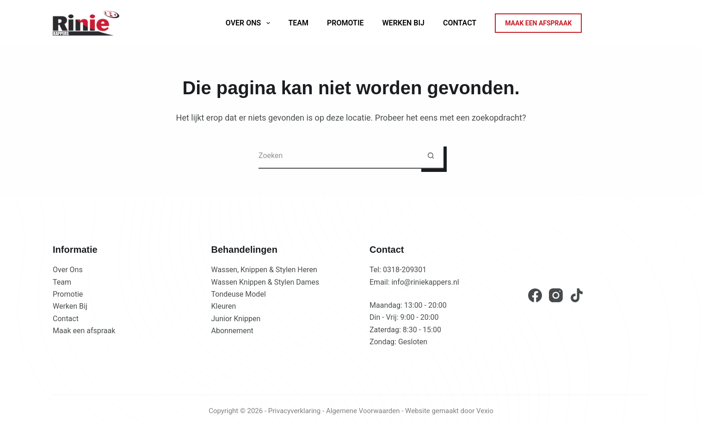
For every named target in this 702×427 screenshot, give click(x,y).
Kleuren (223, 306)
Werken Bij (403, 22)
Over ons (250, 23)
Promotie (345, 22)
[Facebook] (535, 295)
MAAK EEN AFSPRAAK (538, 23)
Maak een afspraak (84, 330)
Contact (459, 22)
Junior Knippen (236, 318)
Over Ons (68, 269)
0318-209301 (404, 269)
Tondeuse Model (238, 294)
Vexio (484, 411)
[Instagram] (556, 295)
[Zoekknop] (430, 156)
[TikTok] (577, 295)
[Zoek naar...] (338, 156)
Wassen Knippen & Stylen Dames (265, 282)
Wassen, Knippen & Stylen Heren (264, 269)
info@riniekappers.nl (425, 282)
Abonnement (232, 330)
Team (299, 22)
